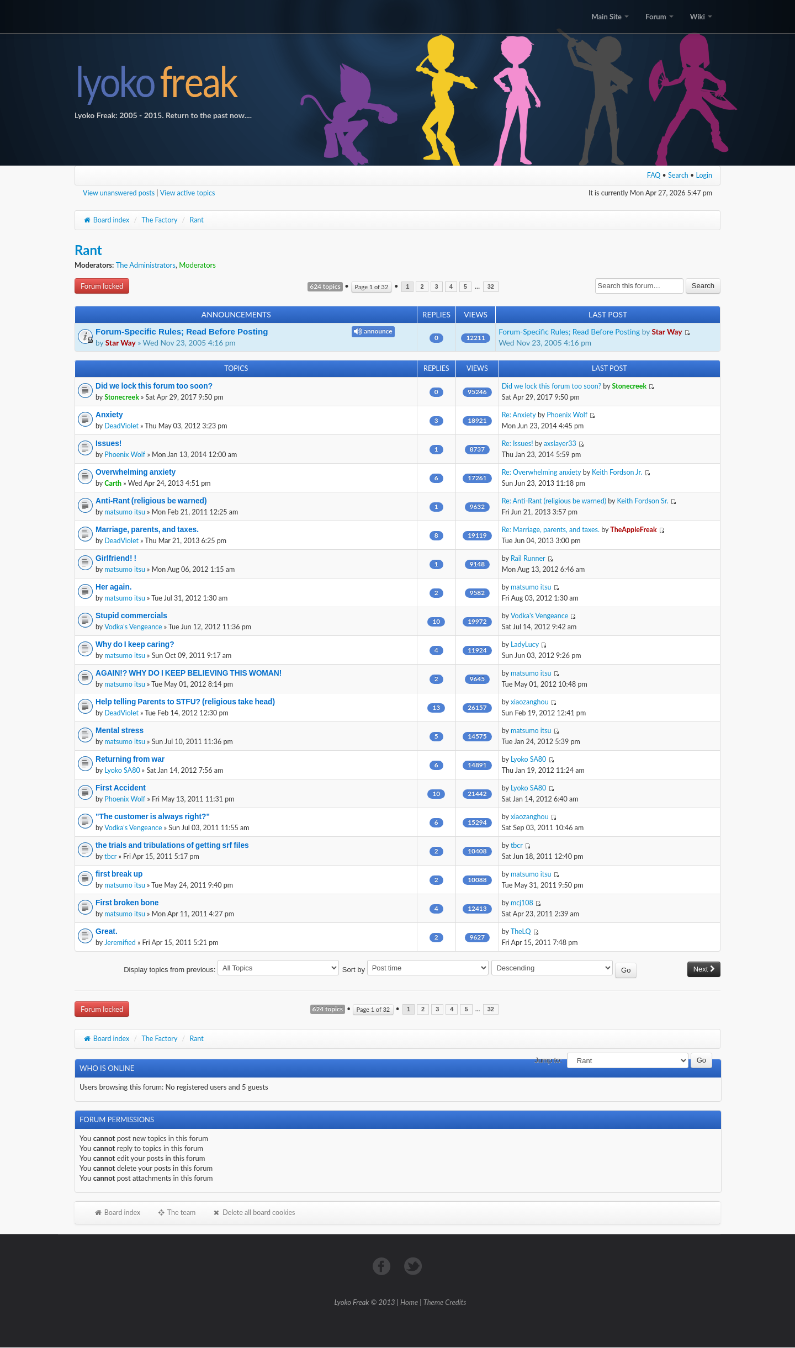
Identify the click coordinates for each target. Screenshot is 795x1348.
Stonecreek (121, 397)
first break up (119, 874)
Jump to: (548, 1060)
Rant (196, 220)
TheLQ (521, 931)
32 (490, 287)
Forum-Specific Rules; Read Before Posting (182, 331)
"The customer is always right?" (153, 816)
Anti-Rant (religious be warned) (151, 501)
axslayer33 (560, 443)
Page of (372, 286)
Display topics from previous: (231, 969)
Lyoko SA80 (122, 770)
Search (678, 175)
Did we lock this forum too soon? (154, 386)
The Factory (159, 220)
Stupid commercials (131, 615)
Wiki (701, 16)
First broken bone (127, 902)
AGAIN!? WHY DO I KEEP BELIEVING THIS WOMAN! (189, 673)
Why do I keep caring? (135, 644)
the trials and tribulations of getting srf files (172, 845)
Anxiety (109, 414)
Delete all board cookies (253, 1212)
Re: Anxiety (519, 415)
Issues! (108, 443)
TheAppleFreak (633, 530)
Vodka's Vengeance (133, 627)
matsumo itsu (124, 512)
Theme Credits (445, 1302)
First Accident (121, 788)
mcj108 (522, 903)
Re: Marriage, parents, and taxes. (551, 530)
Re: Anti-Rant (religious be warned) (554, 501)
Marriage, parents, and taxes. (147, 529)
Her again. (114, 587)
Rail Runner (528, 558)
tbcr (110, 856)
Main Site (610, 16)
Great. (107, 931)
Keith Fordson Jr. (617, 472)
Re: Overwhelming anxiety (541, 472)
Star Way (120, 342)
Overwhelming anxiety (136, 472)
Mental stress (120, 730)
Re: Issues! (517, 443)
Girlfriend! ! (116, 558)
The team (176, 1212)
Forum (659, 16)
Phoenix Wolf (567, 415)
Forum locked (102, 286)
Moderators (197, 265)
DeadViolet (121, 426)
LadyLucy (525, 644)
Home (409, 1302)
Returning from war (130, 759)
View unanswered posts (119, 193)
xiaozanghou (530, 702)
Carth (112, 483)
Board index (106, 220)
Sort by (415, 969)
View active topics (187, 193)
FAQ (654, 175)
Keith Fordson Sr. (642, 501)
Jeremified (120, 942)
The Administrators (146, 265)
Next (703, 969)
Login (704, 175)
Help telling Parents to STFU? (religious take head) (185, 701)
